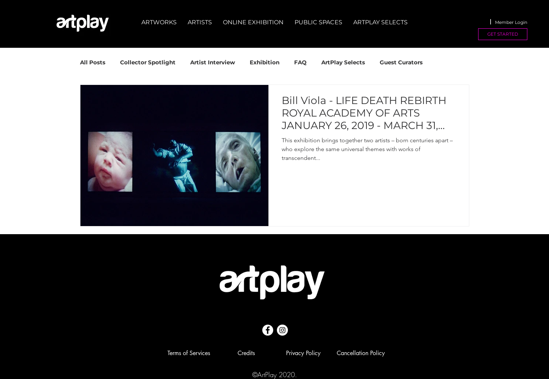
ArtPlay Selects (343, 62)
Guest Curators (401, 62)
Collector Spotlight (148, 62)
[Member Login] (511, 22)
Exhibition (264, 62)
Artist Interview (212, 62)
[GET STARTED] (502, 34)
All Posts (92, 62)
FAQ (300, 62)
